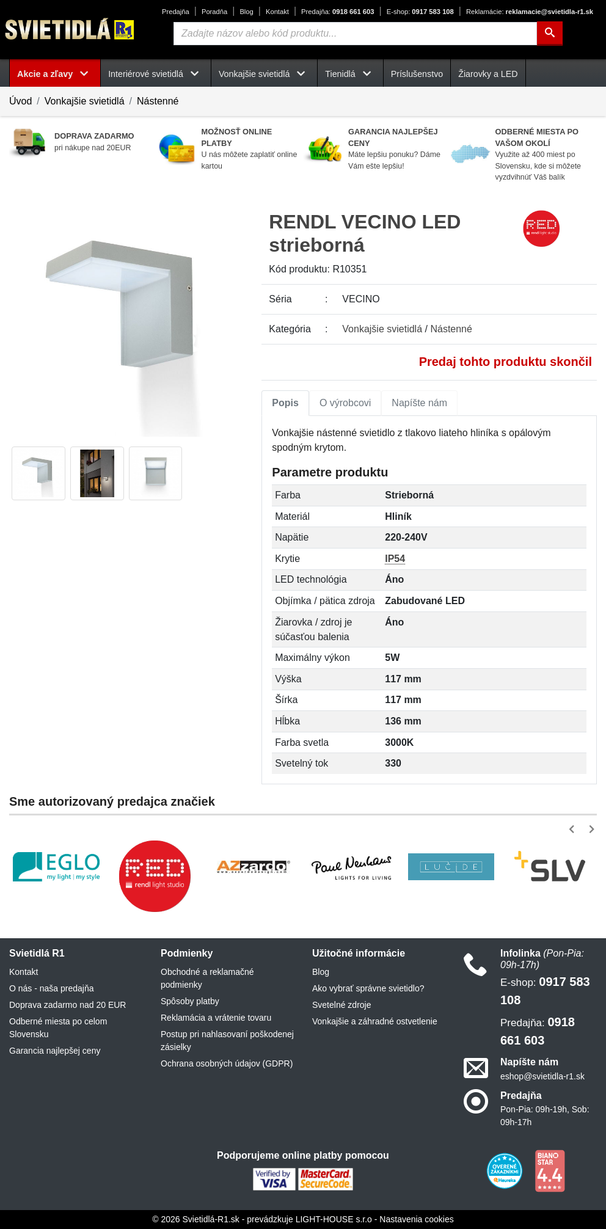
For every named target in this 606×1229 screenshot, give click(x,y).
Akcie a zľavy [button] (55, 74)
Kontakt (277, 11)
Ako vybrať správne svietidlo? (368, 988)
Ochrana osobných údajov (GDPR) (227, 1063)
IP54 (395, 558)
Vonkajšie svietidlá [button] (264, 74)
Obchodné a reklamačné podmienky (207, 978)
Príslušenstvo (417, 74)
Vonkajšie (382, 329)
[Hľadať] (550, 33)
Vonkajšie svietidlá (85, 101)
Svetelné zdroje (341, 1005)
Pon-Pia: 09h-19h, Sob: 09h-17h (545, 1115)
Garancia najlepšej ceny (54, 1051)
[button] (574, 829)
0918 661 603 (337, 11)
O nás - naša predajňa (51, 988)
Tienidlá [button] (350, 74)
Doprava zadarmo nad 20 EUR (67, 1005)
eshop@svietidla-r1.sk (542, 1076)
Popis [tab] (285, 403)
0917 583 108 (420, 11)
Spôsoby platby (190, 1001)
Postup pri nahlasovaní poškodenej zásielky (227, 1040)
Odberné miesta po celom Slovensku (58, 1027)
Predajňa (175, 11)
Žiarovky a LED (487, 74)
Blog (246, 11)
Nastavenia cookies (416, 1219)
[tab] (285, 403)
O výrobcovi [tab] (345, 403)
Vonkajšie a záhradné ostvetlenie (374, 1021)
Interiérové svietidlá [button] (155, 74)
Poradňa (214, 11)
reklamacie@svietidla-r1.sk (529, 11)
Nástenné (158, 101)
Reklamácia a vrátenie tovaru (216, 1018)
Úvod (20, 101)
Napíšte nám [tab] (419, 403)
